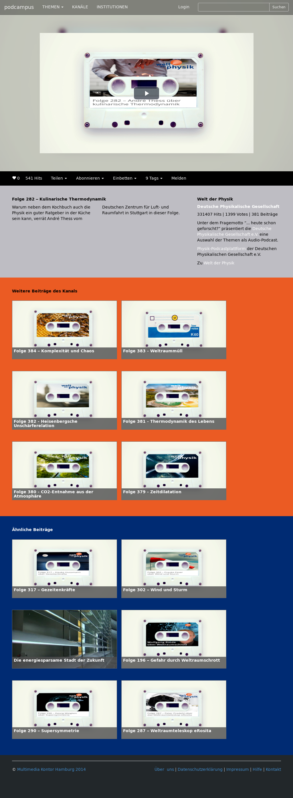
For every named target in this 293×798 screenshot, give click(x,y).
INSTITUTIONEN (112, 7)
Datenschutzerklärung (200, 769)
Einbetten (124, 178)
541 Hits (33, 178)
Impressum (237, 769)
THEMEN (53, 7)
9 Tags (154, 178)
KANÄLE (80, 7)
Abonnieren (90, 178)
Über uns (164, 769)
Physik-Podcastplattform (221, 248)
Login (183, 7)
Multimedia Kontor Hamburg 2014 (51, 769)
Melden (178, 178)
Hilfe (257, 769)
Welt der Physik (219, 263)
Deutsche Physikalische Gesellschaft (238, 206)
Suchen (279, 7)
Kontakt (273, 769)
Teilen (59, 178)
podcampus (19, 7)
